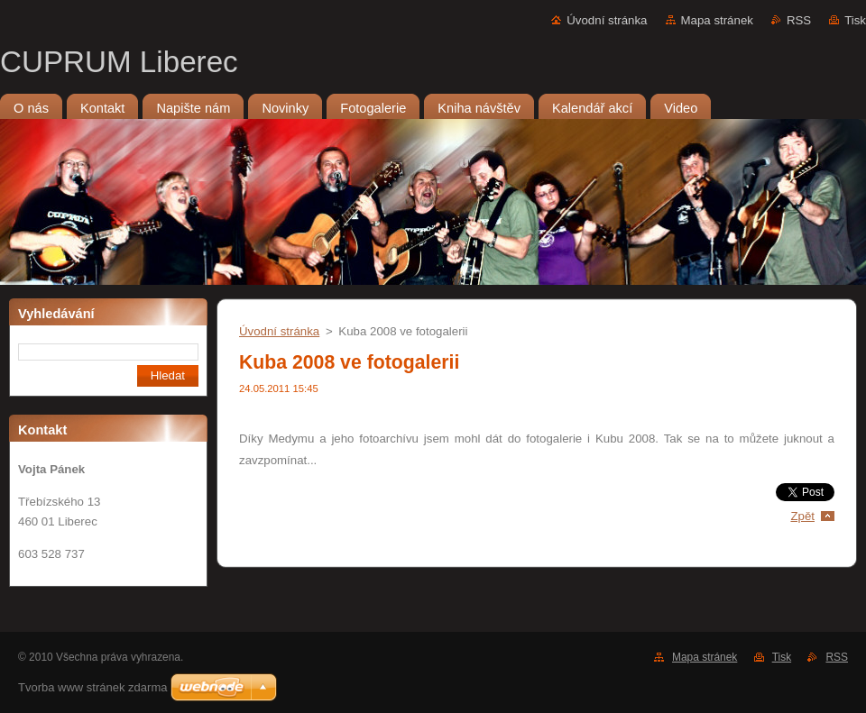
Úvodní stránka (607, 20)
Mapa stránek (717, 20)
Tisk (855, 20)
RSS (799, 20)
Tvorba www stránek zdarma (92, 687)
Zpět (802, 516)
